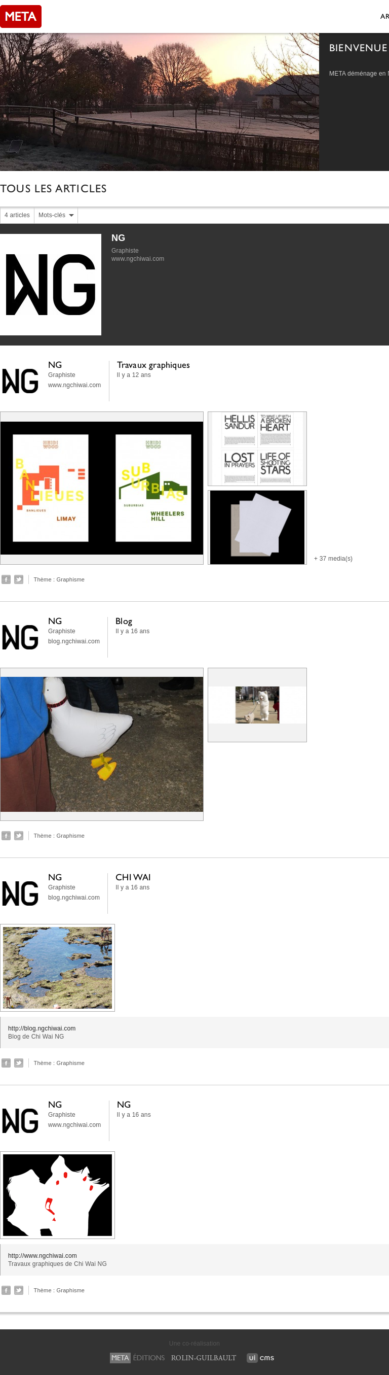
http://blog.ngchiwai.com (42, 1028)
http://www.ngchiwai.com (42, 1255)
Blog (123, 620)
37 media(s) (336, 558)
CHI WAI (133, 877)
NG (118, 238)
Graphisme (71, 579)
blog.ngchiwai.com (74, 641)
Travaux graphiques (153, 364)
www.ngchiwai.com (138, 258)
